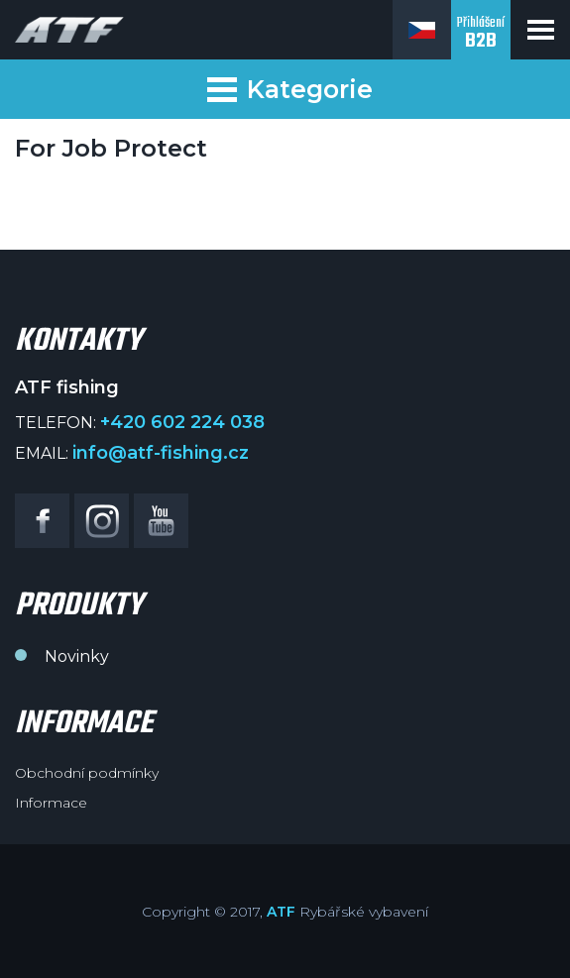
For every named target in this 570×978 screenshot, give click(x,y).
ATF (281, 912)
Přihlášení (481, 34)
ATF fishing (69, 30)
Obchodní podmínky (87, 773)
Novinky (77, 656)
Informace (51, 803)
